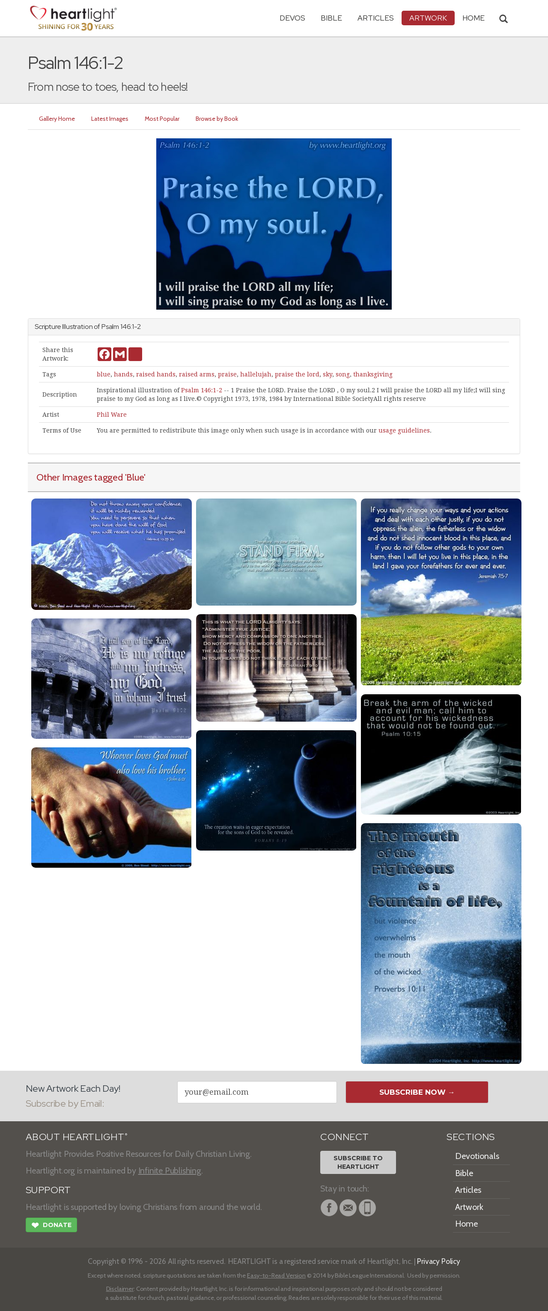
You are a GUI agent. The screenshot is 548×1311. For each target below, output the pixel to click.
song (343, 374)
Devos (292, 18)
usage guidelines (404, 430)
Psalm (110, 326)
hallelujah (255, 374)
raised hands (156, 374)
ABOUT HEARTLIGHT (77, 1137)
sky (327, 374)
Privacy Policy (438, 1261)
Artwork (428, 18)
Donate (51, 1226)
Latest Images (109, 118)
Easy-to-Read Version (276, 1275)
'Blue (134, 477)
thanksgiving (373, 374)
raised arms (196, 374)
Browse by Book (217, 118)
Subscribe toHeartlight (358, 1162)
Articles (375, 18)
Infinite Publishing (169, 1170)
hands (123, 374)
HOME (473, 18)
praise (227, 374)
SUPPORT (48, 1190)
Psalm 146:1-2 (201, 390)
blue (103, 374)
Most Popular (162, 118)
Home (466, 1223)
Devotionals (477, 1156)
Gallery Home (57, 118)
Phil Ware (112, 414)
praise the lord (297, 374)
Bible (331, 18)
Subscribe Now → (417, 1092)
